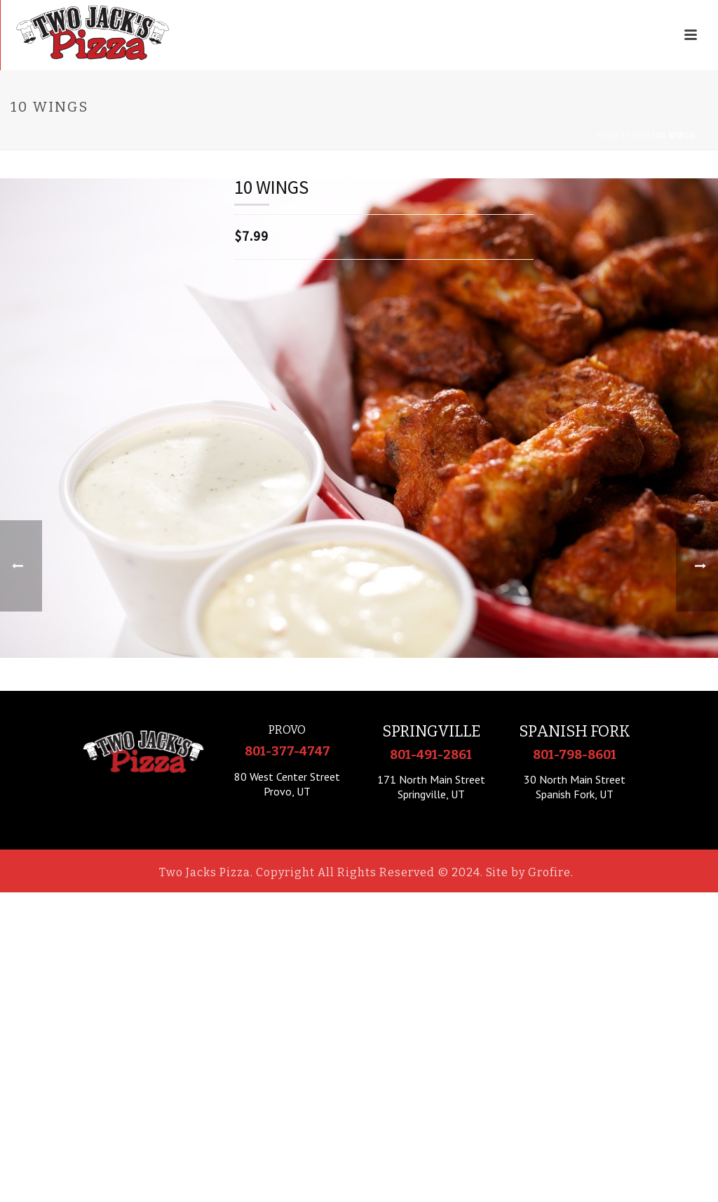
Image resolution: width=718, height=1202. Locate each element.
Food (638, 136)
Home (608, 136)
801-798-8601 (574, 754)
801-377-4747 (287, 751)
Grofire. (551, 872)
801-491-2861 (431, 754)
